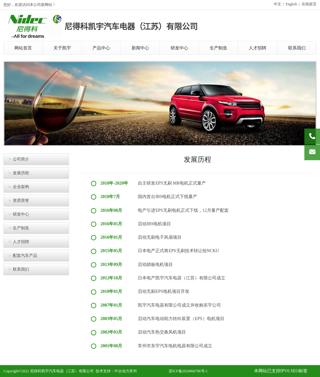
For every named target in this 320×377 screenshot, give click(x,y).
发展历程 (21, 173)
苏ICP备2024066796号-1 (188, 371)
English (291, 4)
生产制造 (21, 228)
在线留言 (309, 4)
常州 (133, 371)
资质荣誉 (21, 200)
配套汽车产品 (25, 255)
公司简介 (21, 159)
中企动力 (121, 371)
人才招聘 (21, 241)
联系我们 (21, 269)
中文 (277, 4)
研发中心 (21, 214)
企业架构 (21, 186)
